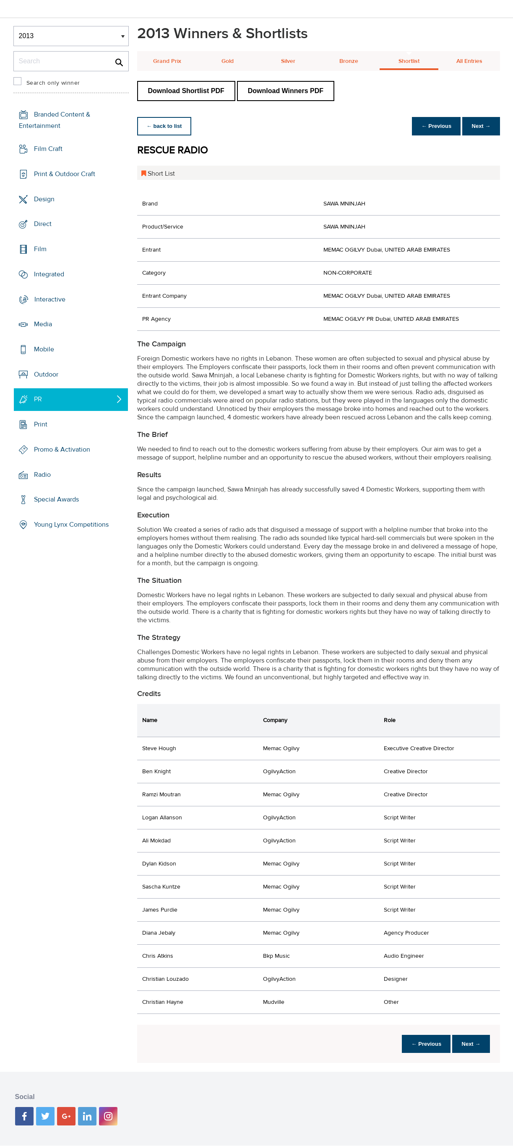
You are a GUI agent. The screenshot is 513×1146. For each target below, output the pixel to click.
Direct (43, 224)
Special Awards (56, 499)
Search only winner (53, 83)
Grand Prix (167, 61)
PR (38, 399)
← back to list (165, 126)
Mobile (44, 349)
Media (43, 324)
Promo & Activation (62, 449)
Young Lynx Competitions (71, 524)
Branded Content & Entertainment (54, 120)
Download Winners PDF (285, 90)
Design (44, 199)
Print (40, 424)
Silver (288, 61)
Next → (480, 126)
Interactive (49, 299)
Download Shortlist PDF (186, 90)
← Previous (434, 126)
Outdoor (46, 374)
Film (40, 249)
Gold (227, 61)
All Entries (469, 61)
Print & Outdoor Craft (64, 174)
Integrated (49, 274)
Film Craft (48, 149)
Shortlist (408, 61)
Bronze (348, 61)
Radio (42, 474)
